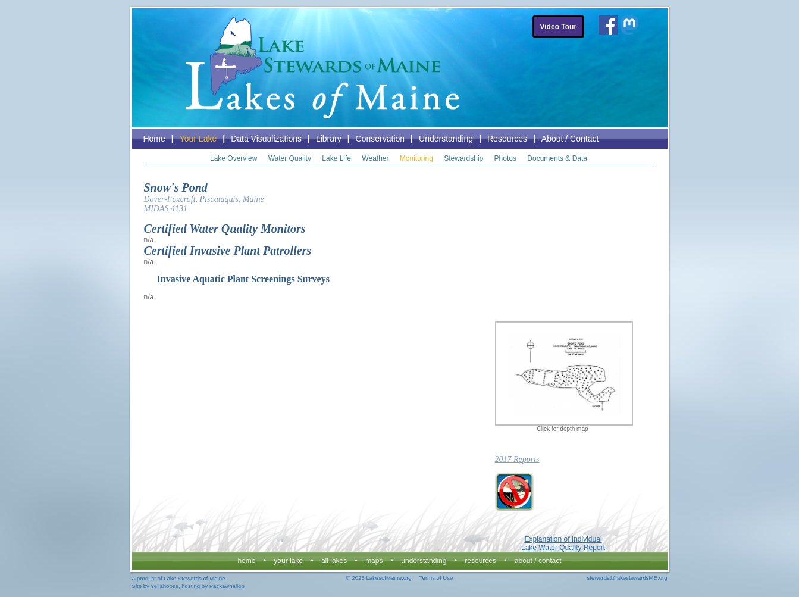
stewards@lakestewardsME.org (627, 577)
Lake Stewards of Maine (194, 578)
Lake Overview (233, 158)
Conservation (380, 138)
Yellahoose (164, 586)
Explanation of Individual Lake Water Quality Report (563, 543)
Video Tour (558, 27)
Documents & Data (557, 158)
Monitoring (416, 158)
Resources (507, 138)
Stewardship (463, 158)
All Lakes (334, 561)
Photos (505, 158)
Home (154, 138)
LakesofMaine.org (388, 577)
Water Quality (289, 158)
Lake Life (336, 158)
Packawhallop (227, 586)
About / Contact (570, 138)
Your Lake (198, 138)
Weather (375, 158)
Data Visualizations (266, 138)
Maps (374, 561)
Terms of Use (436, 577)
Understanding (446, 138)
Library (328, 138)
